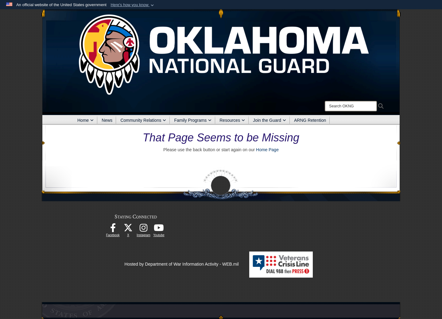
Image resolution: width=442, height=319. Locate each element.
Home (85, 120)
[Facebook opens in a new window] (113, 229)
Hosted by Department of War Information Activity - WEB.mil (182, 264)
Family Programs (192, 120)
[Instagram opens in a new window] (143, 229)
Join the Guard (269, 120)
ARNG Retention (310, 120)
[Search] (351, 106)
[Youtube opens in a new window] (159, 229)
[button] (132, 5)
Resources (232, 120)
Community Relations (143, 120)
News (107, 120)
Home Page (267, 149)
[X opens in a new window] (128, 229)
